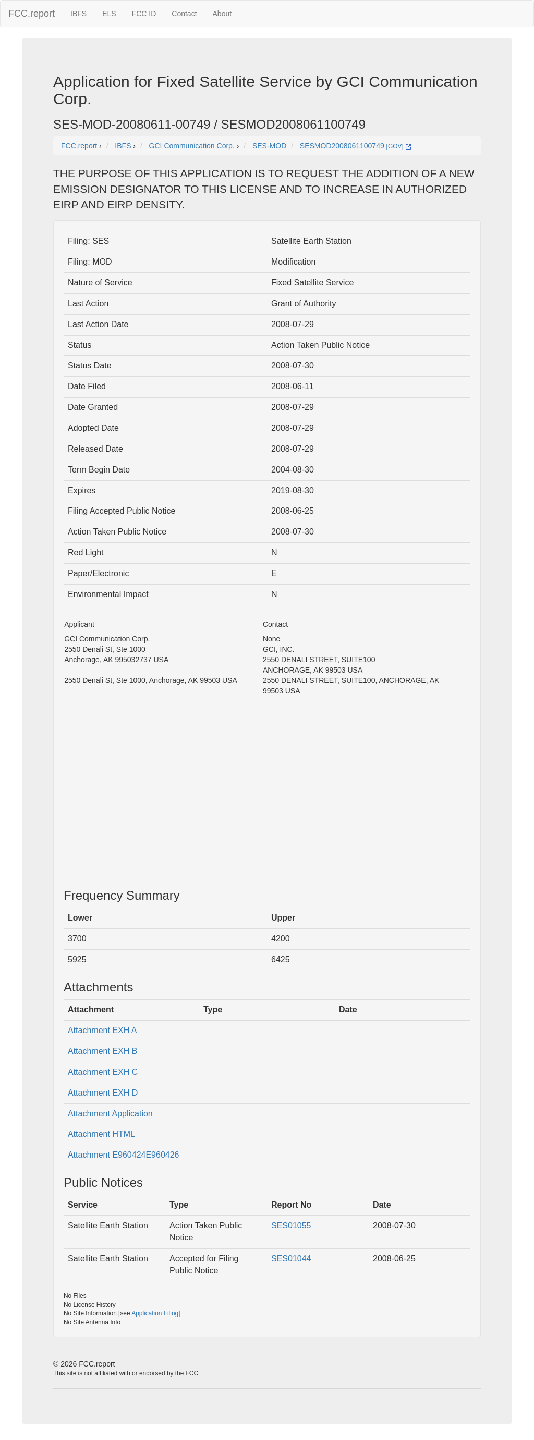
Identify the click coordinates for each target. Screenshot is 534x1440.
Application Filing (154, 1313)
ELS (109, 13)
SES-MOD (269, 146)
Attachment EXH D (103, 1092)
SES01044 (291, 1258)
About (222, 13)
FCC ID (144, 13)
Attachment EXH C (103, 1071)
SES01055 (291, 1225)
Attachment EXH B (102, 1051)
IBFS (78, 13)
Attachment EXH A (102, 1030)
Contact (184, 13)
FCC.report (31, 13)
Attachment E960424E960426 (123, 1154)
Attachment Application (110, 1113)
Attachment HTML (101, 1133)
